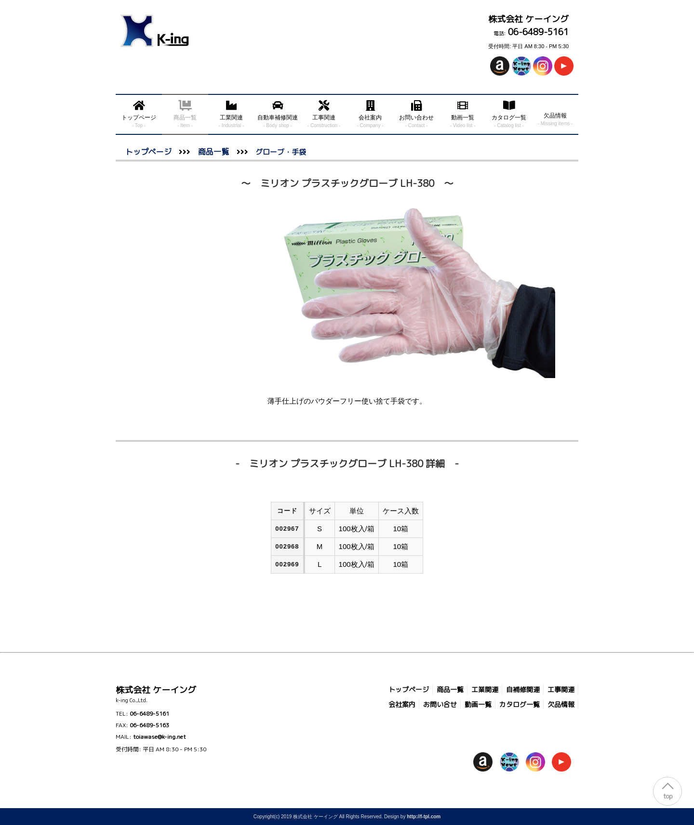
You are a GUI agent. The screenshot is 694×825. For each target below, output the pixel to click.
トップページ (148, 151)
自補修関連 (523, 689)
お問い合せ (440, 704)
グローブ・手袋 (277, 152)
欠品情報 (560, 704)
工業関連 (484, 689)
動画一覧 (478, 704)
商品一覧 (213, 151)
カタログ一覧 (519, 704)
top (667, 796)
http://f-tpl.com (423, 816)
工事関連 (560, 689)
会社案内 (401, 704)
